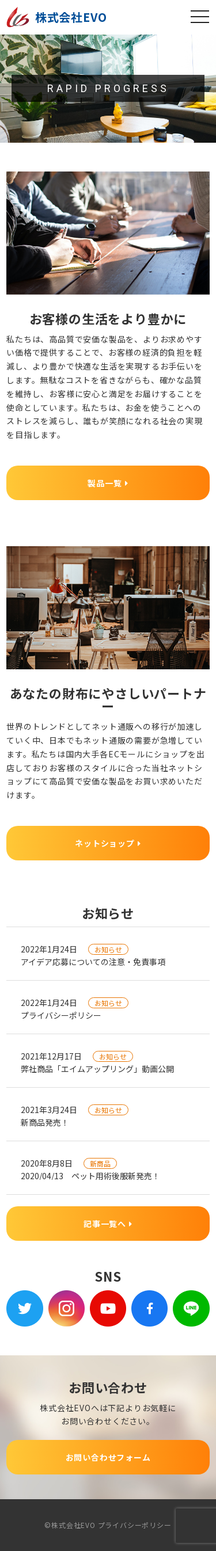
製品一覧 (108, 483)
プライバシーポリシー (135, 1525)
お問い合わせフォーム (108, 1457)
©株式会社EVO (69, 1525)
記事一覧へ (108, 1223)
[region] (108, 89)
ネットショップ (108, 843)
